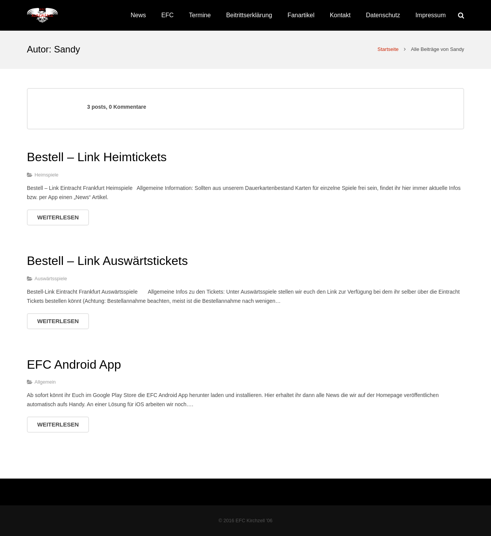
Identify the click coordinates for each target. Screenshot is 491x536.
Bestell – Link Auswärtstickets (107, 261)
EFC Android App (74, 364)
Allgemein (45, 382)
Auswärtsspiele (51, 278)
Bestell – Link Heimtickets (97, 157)
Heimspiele (46, 175)
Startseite (388, 49)
